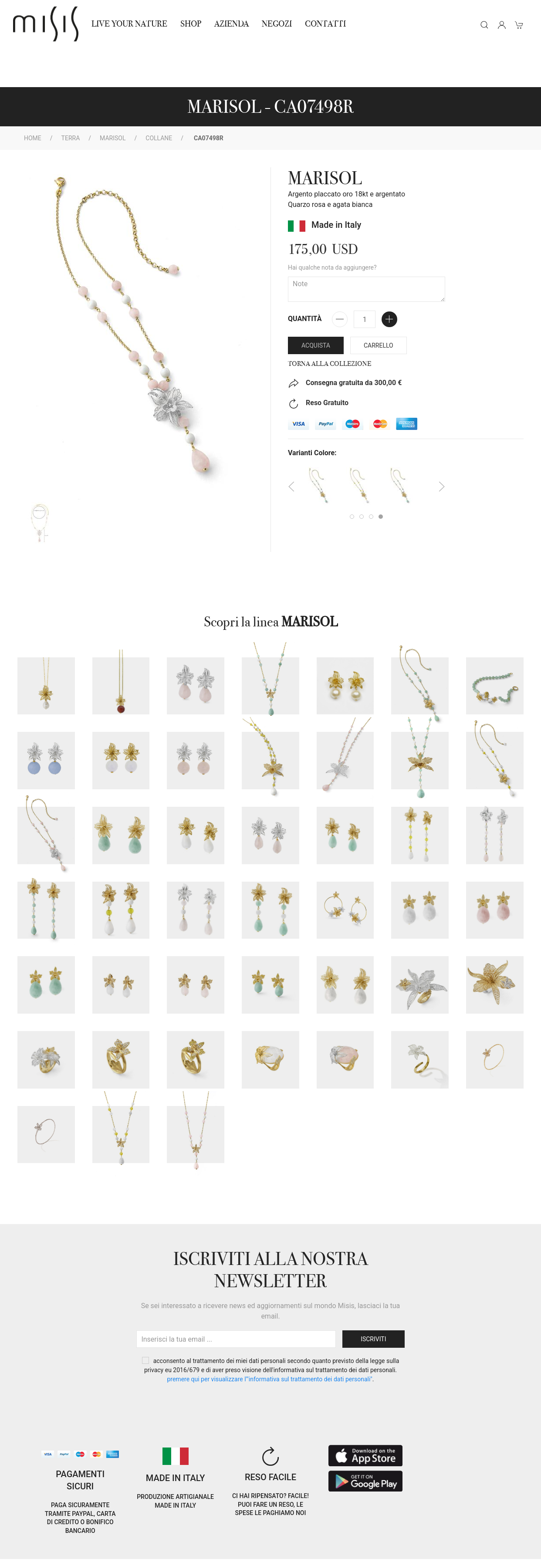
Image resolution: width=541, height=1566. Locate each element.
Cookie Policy (28, 1543)
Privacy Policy (76, 1543)
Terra (70, 98)
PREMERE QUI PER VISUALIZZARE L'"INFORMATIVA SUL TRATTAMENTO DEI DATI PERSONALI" (269, 1339)
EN (469, 1537)
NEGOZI (277, 24)
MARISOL (112, 98)
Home (32, 98)
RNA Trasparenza (73, 1554)
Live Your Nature (129, 24)
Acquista (315, 306)
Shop (190, 24)
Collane (158, 98)
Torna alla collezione (329, 324)
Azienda (231, 24)
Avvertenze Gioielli (133, 1554)
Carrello (378, 306)
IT (447, 1537)
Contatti (325, 24)
